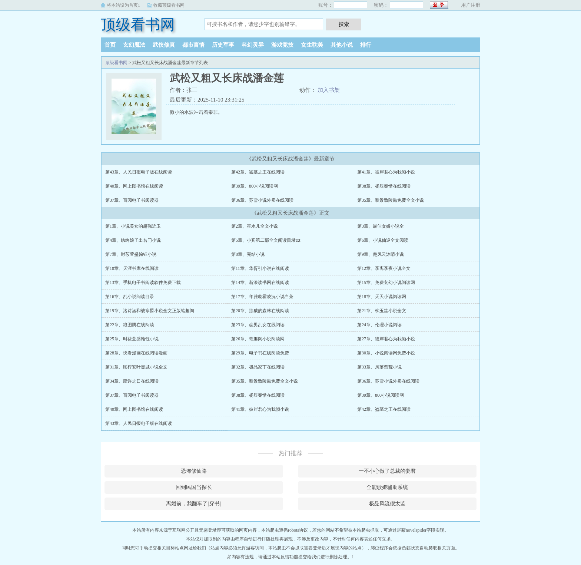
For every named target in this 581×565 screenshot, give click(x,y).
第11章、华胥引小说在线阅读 (260, 268)
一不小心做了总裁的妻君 (387, 471)
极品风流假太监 (387, 503)
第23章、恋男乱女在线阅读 (258, 324)
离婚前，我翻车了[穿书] (193, 503)
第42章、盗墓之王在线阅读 (258, 172)
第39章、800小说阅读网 (254, 186)
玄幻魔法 (134, 45)
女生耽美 (312, 45)
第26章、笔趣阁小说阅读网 (258, 338)
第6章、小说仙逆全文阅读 (382, 240)
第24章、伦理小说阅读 (379, 324)
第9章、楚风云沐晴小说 (380, 254)
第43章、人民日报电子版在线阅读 (138, 172)
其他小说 (342, 45)
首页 (110, 45)
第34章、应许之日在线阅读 (132, 381)
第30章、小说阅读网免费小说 (386, 353)
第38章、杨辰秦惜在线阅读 (384, 186)
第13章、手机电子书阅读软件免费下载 (143, 282)
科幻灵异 (253, 45)
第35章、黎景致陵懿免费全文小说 (390, 200)
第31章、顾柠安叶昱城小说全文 (136, 367)
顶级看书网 (138, 24)
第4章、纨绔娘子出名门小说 (133, 240)
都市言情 (193, 45)
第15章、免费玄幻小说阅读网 (386, 282)
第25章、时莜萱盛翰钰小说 (132, 338)
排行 (365, 45)
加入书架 (329, 90)
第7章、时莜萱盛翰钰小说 (130, 254)
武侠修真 (164, 45)
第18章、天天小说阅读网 (381, 296)
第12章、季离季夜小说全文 (384, 268)
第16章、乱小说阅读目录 (129, 296)
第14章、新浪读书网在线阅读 (260, 282)
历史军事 (223, 45)
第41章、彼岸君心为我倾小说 (386, 172)
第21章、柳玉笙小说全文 (381, 310)
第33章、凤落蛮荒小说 (379, 367)
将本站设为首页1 (123, 5)
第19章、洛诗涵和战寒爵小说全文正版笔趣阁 (149, 310)
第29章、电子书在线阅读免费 (260, 353)
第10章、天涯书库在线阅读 (132, 268)
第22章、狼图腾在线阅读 (129, 324)
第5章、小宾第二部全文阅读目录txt (266, 240)
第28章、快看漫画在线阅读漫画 (136, 353)
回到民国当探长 (194, 487)
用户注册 (470, 5)
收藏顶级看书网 (169, 5)
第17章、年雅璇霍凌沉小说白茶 (262, 296)
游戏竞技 (282, 45)
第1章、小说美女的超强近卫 (133, 226)
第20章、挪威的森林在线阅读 (260, 310)
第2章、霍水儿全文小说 (254, 226)
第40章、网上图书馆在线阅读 (134, 186)
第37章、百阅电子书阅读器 (132, 200)
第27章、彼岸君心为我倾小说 (386, 338)
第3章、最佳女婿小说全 (380, 226)
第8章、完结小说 (248, 254)
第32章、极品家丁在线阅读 (258, 367)
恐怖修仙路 (194, 471)
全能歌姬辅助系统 (387, 487)
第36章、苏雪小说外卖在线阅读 (262, 200)
